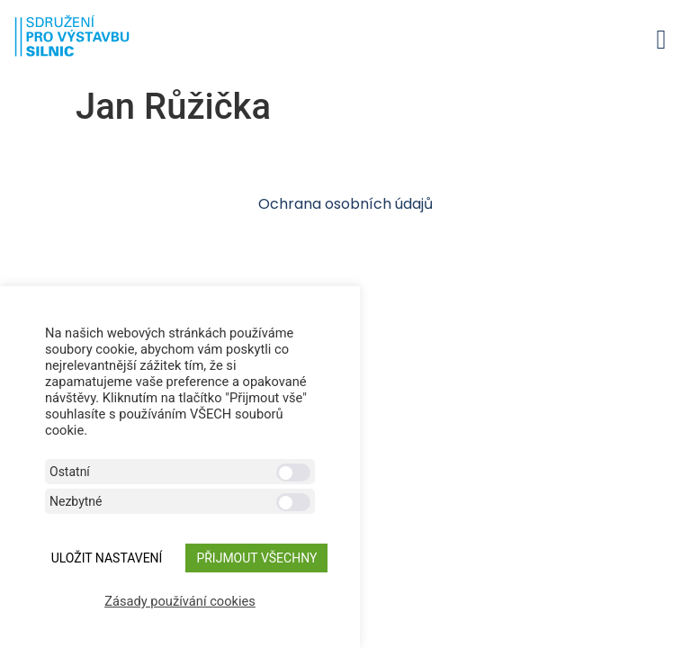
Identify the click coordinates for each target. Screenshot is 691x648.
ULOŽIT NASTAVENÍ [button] (107, 558)
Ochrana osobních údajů (345, 204)
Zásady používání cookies (180, 601)
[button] (661, 39)
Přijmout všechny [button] (256, 558)
